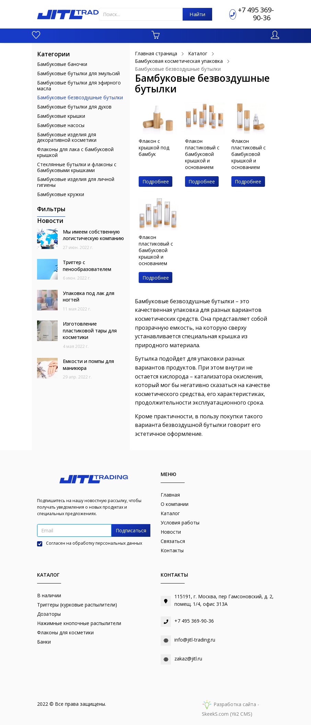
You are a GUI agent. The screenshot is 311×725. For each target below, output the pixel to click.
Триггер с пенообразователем (87, 265)
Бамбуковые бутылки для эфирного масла (79, 85)
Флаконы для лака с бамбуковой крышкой (75, 152)
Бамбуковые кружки (60, 194)
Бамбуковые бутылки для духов (74, 106)
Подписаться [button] (131, 530)
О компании (174, 504)
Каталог (170, 513)
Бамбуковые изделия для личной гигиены (75, 182)
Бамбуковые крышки (61, 116)
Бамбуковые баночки (62, 64)
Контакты (172, 550)
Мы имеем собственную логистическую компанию (93, 235)
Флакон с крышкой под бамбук (154, 147)
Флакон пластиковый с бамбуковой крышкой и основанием (202, 154)
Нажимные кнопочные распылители (79, 623)
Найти (197, 14)
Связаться (173, 541)
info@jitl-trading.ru (194, 639)
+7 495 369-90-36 (256, 13)
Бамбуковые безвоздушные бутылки (80, 97)
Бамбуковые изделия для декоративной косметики (66, 137)
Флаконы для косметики (65, 632)
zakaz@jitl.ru (188, 658)
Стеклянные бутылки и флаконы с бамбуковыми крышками (76, 167)
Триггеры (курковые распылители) (77, 604)
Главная (170, 494)
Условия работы (180, 522)
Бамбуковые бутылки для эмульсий (78, 73)
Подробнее (155, 181)
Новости (171, 532)
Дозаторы (49, 614)
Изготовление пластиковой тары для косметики (90, 330)
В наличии (49, 595)
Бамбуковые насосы (60, 125)
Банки (44, 641)
